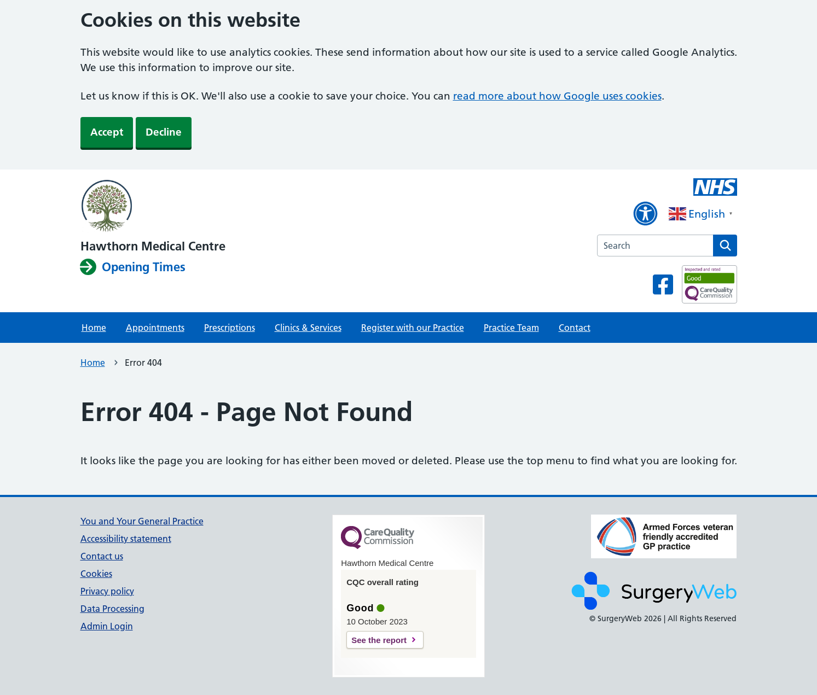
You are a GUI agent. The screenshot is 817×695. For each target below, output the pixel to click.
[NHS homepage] (152, 206)
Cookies (96, 573)
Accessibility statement (125, 538)
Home (94, 327)
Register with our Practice (412, 327)
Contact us (101, 556)
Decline (164, 132)
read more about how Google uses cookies (557, 96)
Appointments (155, 327)
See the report (379, 640)
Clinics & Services (308, 327)
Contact (574, 327)
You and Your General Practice (142, 521)
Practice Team (511, 327)
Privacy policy (107, 591)
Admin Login (106, 626)
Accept (106, 132)
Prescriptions (229, 327)
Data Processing (112, 608)
